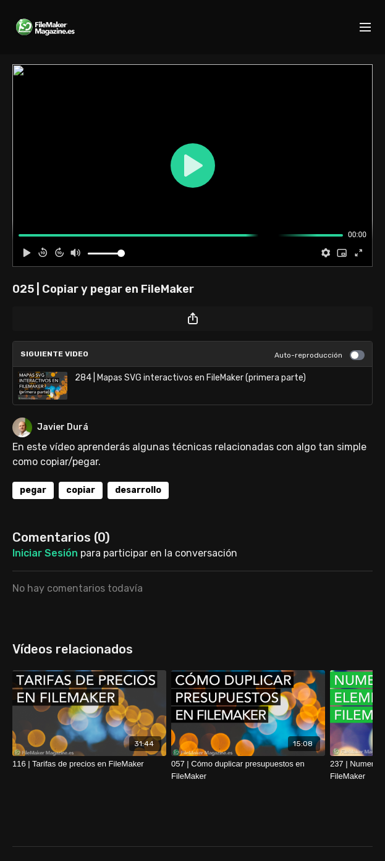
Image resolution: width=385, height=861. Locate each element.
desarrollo (138, 490)
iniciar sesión (45, 553)
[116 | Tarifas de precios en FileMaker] (89, 764)
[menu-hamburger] (365, 27)
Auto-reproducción (319, 355)
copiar (80, 490)
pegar (33, 490)
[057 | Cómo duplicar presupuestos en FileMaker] (248, 770)
